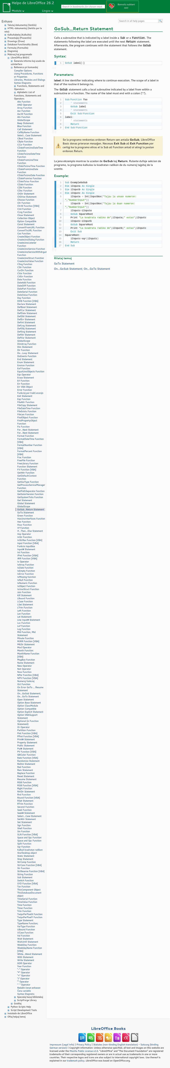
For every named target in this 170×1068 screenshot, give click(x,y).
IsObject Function (26, 586)
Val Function (23, 935)
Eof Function (23, 368)
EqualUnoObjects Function (30, 371)
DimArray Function (26, 343)
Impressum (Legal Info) (62, 1044)
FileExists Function (26, 411)
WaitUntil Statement (27, 941)
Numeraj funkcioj (25, 681)
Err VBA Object (25, 386)
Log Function (23, 629)
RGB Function (24, 782)
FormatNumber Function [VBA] (29, 447)
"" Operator (23, 981)
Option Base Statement (29, 702)
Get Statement (24, 500)
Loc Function (23, 622)
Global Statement (26, 503)
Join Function (24, 592)
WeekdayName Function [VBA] (29, 949)
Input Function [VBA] (28, 543)
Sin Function (23, 831)
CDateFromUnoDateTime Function (30, 149)
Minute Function (25, 638)
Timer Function (24, 908)
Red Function (24, 767)
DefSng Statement (26, 331)
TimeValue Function (27, 901)
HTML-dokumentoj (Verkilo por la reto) (23, 30)
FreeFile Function (26, 460)
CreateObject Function (28, 236)
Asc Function (23, 110)
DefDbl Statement (26, 316)
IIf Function (23, 527)
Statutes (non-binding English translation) (115, 1044)
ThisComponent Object (29, 889)
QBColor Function (26, 754)
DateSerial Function (27, 291)
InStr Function (24, 537)
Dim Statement (25, 347)
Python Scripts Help (21, 1006)
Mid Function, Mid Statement (26, 634)
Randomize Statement (28, 760)
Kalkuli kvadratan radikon (30, 849)
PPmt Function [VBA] (28, 736)
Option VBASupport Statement (27, 716)
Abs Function (23, 101)
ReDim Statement (26, 763)
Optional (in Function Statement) (28, 722)
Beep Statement (25, 123)
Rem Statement (25, 770)
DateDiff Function (26, 285)
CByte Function (25, 141)
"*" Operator (23, 972)
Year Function (24, 966)
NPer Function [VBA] (28, 675)
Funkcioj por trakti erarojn (30, 392)
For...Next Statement (27, 429)
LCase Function (25, 601)
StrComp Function (26, 862)
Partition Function (26, 730)
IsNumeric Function (27, 583)
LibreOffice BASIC (20, 57)
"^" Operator (23, 984)
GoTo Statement (25, 512)
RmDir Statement (26, 791)
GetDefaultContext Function (27, 477)
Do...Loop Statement (27, 353)
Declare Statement (26, 304)
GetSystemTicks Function (30, 497)
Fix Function (23, 426)
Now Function (24, 672)
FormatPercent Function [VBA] (29, 453)
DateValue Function (27, 294)
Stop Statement (25, 859)
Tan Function (23, 886)
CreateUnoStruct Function (30, 258)
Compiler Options (23, 70)
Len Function (23, 613)
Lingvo (46, 11)
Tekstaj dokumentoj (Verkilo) (21, 25)
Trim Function (24, 911)
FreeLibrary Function (27, 463)
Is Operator (23, 561)
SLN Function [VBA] (27, 834)
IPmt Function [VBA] (27, 555)
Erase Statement (25, 377)
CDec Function (24, 190)
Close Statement (25, 215)
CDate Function (25, 184)
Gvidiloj (17, 1003)
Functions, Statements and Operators (29, 87)
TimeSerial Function (27, 898)
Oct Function (23, 684)
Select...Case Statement (29, 135)
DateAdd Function (26, 282)
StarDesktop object (27, 852)
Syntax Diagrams (22, 82)
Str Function (23, 868)
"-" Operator (23, 969)
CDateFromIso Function (29, 178)
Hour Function (24, 524)
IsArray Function (25, 564)
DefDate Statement (27, 313)
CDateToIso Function (28, 181)
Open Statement (25, 699)
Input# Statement (26, 549)
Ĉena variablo (24, 990)
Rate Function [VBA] (27, 757)
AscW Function (25, 113)
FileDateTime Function (28, 408)
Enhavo (6, 21)
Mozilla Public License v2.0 (84, 1051)
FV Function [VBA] (26, 469)
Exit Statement (24, 396)
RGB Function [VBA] (27, 785)
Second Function (25, 806)
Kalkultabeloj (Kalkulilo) (19, 34)
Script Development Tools (24, 1010)
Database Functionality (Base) (22, 44)
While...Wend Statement (29, 954)
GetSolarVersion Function (30, 494)
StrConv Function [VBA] (29, 865)
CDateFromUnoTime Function (27, 161)
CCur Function (24, 144)
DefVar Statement (26, 337)
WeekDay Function (26, 944)
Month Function (25, 650)
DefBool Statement (27, 307)
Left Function (24, 610)
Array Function (24, 107)
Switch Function (25, 880)
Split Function (24, 843)
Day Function (24, 297)
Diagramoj (12, 51)
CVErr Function (25, 276)
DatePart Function (26, 288)
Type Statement (25, 920)
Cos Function (24, 233)
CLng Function (24, 212)
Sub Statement (24, 877)
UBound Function (26, 929)
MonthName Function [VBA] (28, 655)
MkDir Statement (26, 644)
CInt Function (24, 209)
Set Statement (24, 822)
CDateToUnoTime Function (31, 166)
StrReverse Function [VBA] (31, 871)
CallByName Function (28, 132)
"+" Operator (23, 975)
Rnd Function (24, 794)
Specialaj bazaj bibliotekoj (30, 997)
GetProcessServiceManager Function (31, 486)
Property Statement (27, 742)
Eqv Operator (24, 374)
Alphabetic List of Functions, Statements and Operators (27, 95)
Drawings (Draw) (16, 41)
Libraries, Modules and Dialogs (29, 79)
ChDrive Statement (27, 196)
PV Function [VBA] (26, 751)
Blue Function (24, 126)
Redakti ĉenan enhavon (28, 987)
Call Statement (24, 129)
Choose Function (25, 199)
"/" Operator (23, 978)
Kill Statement (24, 595)
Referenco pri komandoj (26, 67)
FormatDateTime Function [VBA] (30, 440)
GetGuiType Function (28, 481)
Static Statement (25, 855)
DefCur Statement (26, 310)
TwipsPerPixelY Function (29, 917)
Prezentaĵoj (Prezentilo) (19, 37)
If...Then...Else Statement (30, 530)
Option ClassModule (27, 705)
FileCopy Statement (27, 405)
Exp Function (23, 399)
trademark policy (75, 1060)
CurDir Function (25, 270)
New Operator (24, 665)
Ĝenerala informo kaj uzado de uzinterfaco (28, 62)
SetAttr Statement (26, 819)
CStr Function (24, 267)
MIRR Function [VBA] (28, 641)
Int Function (23, 552)
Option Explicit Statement (30, 711)
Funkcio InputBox (26, 546)
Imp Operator (24, 534)
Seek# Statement (26, 813)
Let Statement (24, 616)
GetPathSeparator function (31, 491)
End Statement (24, 359)
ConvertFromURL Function (30, 227)
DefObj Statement (26, 328)
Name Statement (25, 662)
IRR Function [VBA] (27, 558)
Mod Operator (24, 647)
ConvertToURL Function (29, 230)
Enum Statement (25, 362)
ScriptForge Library (27, 1000)
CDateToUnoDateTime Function (28, 155)
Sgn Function (24, 825)
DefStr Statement (26, 334)
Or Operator (23, 727)
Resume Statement (26, 779)
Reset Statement (25, 776)
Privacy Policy (83, 1044)
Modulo (16, 11)
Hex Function (24, 521)
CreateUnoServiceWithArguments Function (31, 253)
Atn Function (23, 117)
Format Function (25, 435)
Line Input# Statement (28, 619)
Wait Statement (25, 938)
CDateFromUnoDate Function (27, 171)
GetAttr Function (25, 472)
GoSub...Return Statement (30, 509)
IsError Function (25, 573)
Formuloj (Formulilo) (17, 47)
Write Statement (25, 960)
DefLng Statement (26, 325)
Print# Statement (26, 739)
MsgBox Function (26, 659)
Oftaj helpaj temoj (16, 1016)
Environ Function (25, 365)
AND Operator (24, 104)
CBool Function (25, 138)
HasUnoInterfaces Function (31, 518)
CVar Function (24, 273)
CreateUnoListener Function (26, 244)
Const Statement (25, 224)
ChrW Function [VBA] (28, 205)
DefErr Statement (26, 319)
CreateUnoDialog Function (30, 239)
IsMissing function (26, 576)
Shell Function (24, 828)
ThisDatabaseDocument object (29, 894)
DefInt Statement (26, 322)
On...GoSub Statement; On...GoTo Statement (29, 695)
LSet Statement (25, 604)
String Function (25, 874)
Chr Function (23, 202)
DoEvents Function (26, 356)
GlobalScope (23, 120)
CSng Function (24, 264)
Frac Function (24, 457)
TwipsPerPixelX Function (29, 914)
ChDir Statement (25, 193)
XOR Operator (24, 963)
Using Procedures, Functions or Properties (28, 75)
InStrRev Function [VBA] (29, 540)
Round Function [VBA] (28, 797)
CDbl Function (24, 187)
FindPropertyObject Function (27, 422)
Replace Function (26, 773)
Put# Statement (25, 748)
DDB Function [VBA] (27, 301)
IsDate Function (25, 567)
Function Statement (27, 466)
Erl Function (23, 380)
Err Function (23, 383)
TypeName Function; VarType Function (27, 925)
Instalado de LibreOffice (19, 1013)
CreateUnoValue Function (30, 261)
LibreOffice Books (108, 1028)
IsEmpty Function (26, 570)
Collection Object (26, 218)
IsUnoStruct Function (28, 589)
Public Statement (26, 745)
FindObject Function (27, 417)
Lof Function (23, 626)
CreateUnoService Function (31, 248)
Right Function (24, 788)
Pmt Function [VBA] (27, 733)
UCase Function (25, 932)
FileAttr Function (25, 402)
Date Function (24, 279)
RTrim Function (25, 803)
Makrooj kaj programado (19, 54)
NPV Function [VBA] (27, 678)
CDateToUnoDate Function (31, 175)
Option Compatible (26, 221)
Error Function (24, 389)
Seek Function (24, 809)
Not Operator (24, 668)
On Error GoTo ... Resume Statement (30, 689)
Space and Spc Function (29, 837)
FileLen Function (25, 414)
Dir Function (23, 350)
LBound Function (25, 598)
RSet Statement (25, 800)
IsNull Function (25, 580)
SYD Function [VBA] (27, 883)
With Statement (25, 957)
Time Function (24, 905)
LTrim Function (24, 607)
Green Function (25, 515)
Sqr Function (23, 846)
